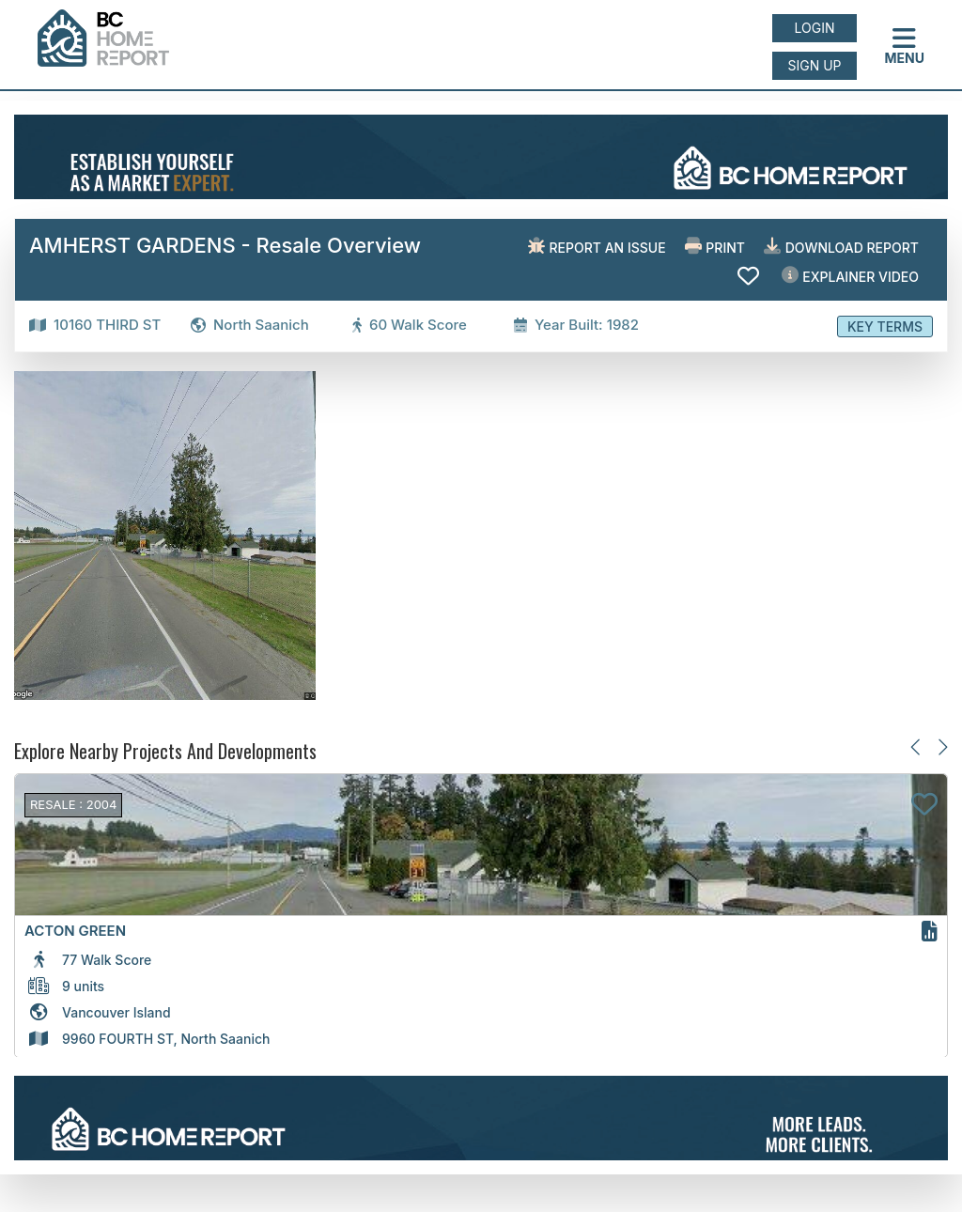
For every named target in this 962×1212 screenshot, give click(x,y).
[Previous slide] (916, 747)
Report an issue (597, 247)
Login (815, 28)
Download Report (841, 247)
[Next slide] (942, 747)
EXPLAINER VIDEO (850, 276)
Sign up (814, 65)
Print (715, 247)
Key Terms (885, 326)
